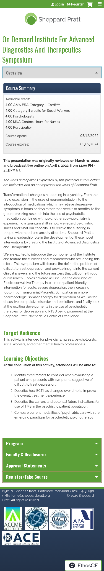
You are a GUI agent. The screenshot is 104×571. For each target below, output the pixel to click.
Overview (14, 72)
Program (14, 443)
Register (77, 4)
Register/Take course (27, 476)
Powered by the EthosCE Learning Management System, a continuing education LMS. (83, 565)
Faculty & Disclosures (26, 454)
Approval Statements (26, 465)
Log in (59, 4)
